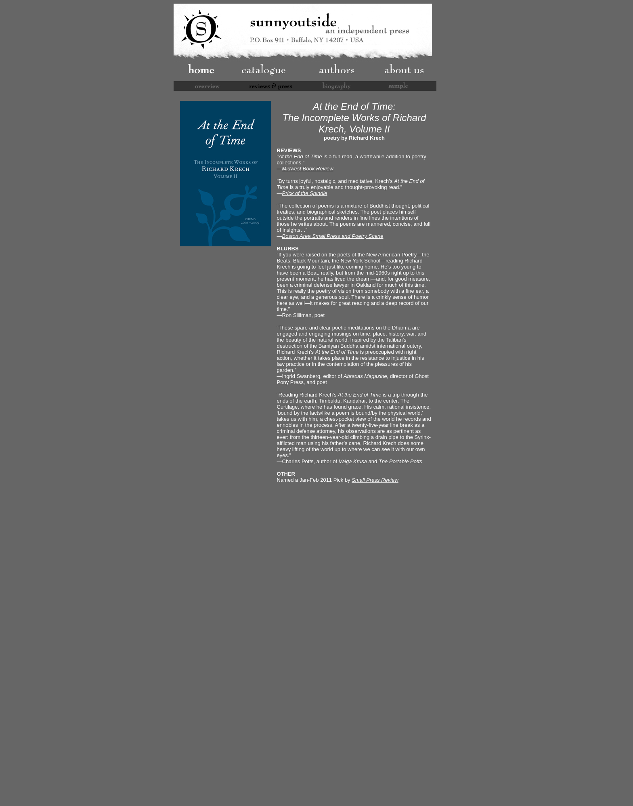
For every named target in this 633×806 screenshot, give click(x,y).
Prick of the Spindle (304, 193)
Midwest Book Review (307, 169)
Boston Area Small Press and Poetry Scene (333, 236)
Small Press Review (375, 480)
